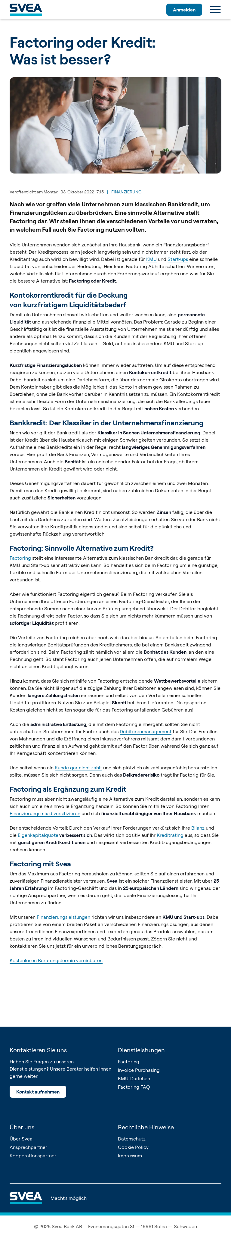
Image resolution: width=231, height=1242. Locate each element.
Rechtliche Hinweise (146, 1127)
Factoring (20, 558)
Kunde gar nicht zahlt (78, 768)
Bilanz (198, 828)
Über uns (22, 1127)
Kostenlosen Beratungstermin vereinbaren (56, 960)
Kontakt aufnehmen (38, 1092)
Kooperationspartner (33, 1156)
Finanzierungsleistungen (63, 917)
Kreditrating (170, 835)
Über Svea (21, 1139)
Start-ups (178, 259)
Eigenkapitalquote (38, 835)
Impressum (130, 1156)
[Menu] (215, 10)
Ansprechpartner (28, 1147)
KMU (151, 259)
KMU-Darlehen (134, 1078)
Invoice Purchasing (139, 1070)
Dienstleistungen (141, 1050)
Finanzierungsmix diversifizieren (45, 813)
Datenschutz (132, 1139)
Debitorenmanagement (145, 731)
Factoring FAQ (134, 1087)
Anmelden (184, 10)
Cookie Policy (133, 1147)
